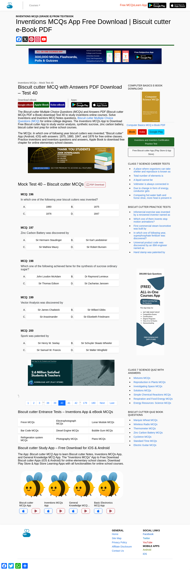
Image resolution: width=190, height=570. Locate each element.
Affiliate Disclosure (122, 546)
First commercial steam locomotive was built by (152, 227)
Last (112, 403)
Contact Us (118, 550)
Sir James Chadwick (49, 309)
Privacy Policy (119, 542)
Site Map (116, 538)
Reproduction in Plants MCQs (149, 382)
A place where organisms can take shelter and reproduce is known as (152, 170)
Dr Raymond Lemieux (96, 276)
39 (55, 403)
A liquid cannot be (143, 179)
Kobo (142, 131)
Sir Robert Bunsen (96, 247)
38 (48, 403)
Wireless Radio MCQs (145, 424)
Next (102, 403)
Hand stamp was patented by (149, 252)
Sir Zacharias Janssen (97, 283)
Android (147, 549)
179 (85, 403)
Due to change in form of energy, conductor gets (151, 189)
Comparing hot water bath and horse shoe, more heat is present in (152, 196)
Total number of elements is (148, 175)
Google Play (156, 131)
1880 (48, 206)
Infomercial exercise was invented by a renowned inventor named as (152, 213)
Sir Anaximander (49, 316)
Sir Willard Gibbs (96, 309)
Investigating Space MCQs (148, 386)
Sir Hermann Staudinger (49, 240)
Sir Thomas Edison (48, 283)
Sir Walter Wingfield (96, 350)
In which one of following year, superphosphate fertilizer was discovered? (150, 235)
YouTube (147, 542)
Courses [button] (33, 5)
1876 (48, 213)
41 (69, 403)
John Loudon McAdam (49, 276)
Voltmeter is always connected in (151, 184)
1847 (96, 213)
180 (93, 403)
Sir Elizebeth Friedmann (96, 316)
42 (76, 403)
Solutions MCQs (142, 390)
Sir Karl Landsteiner (96, 240)
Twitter (146, 538)
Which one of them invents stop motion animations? (150, 220)
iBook (132, 131)
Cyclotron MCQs (142, 436)
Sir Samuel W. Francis (49, 350)
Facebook (148, 534)
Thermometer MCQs (145, 428)
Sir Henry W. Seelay (49, 343)
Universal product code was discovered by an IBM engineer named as (150, 245)
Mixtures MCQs (142, 378)
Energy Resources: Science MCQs (152, 403)
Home (115, 534)
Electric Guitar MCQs (145, 445)
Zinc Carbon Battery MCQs (148, 432)
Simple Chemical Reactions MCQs (152, 394)
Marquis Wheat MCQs (145, 420)
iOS (145, 553)
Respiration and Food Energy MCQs (153, 398)
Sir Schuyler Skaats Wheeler (96, 343)
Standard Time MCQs (145, 441)
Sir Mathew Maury (49, 247)
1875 (96, 206)
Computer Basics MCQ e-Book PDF (146, 125)
